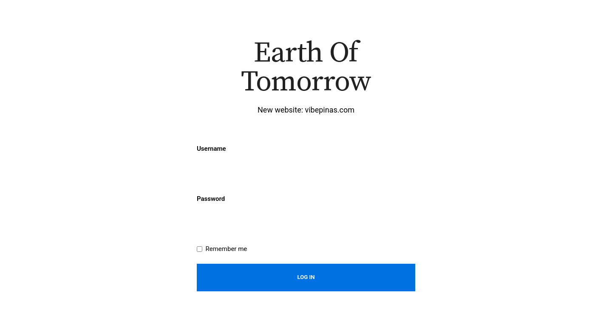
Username (211, 148)
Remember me (226, 249)
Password (211, 199)
